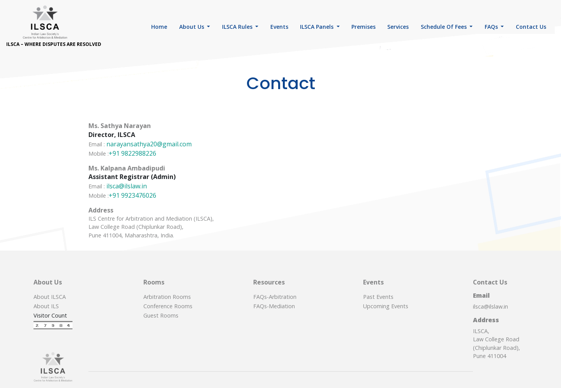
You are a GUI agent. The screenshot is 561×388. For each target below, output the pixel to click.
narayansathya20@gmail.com (149, 144)
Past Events (378, 296)
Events (279, 26)
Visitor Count (50, 315)
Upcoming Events (385, 306)
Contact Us (531, 26)
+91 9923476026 (132, 195)
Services (398, 26)
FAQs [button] (492, 26)
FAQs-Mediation (274, 306)
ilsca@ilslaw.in (126, 186)
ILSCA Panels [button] (317, 26)
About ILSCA (50, 296)
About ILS (46, 306)
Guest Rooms (160, 315)
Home (159, 26)
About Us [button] (192, 26)
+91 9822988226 (132, 153)
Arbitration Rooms (167, 296)
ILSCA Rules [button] (238, 26)
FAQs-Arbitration (274, 296)
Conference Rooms (167, 306)
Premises (363, 26)
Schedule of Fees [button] (444, 26)
